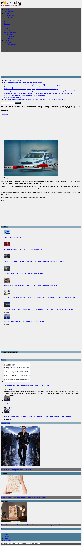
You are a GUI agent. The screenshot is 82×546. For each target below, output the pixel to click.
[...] (16, 395)
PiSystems (38, 544)
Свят (5, 22)
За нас (6, 534)
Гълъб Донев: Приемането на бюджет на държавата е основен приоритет (25, 404)
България (7, 14)
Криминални (10, 16)
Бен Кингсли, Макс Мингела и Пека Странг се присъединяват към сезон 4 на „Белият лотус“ (31, 285)
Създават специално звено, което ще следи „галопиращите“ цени (23, 273)
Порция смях (11, 51)
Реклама (6, 538)
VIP (8, 47)
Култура (9, 43)
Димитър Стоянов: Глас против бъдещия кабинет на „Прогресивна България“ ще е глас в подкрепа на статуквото (37, 416)
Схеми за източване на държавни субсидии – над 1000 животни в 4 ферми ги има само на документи (34, 261)
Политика (7, 9)
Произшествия (8, 30)
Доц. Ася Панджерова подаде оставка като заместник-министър (23, 249)
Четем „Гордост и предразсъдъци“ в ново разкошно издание (23, 497)
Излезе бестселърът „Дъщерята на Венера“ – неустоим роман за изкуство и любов (31, 525)
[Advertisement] (41, 64)
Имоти (9, 26)
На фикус (10, 38)
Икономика (7, 24)
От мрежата (10, 36)
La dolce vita (7, 40)
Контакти (6, 536)
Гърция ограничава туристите (13, 237)
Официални (10, 11)
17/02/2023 (4, 114)
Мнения (9, 34)
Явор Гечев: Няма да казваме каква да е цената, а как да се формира (24, 321)
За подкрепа (7, 540)
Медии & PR (10, 18)
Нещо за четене (11, 45)
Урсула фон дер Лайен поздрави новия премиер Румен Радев (26, 385)
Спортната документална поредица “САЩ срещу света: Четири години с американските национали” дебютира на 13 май (39, 297)
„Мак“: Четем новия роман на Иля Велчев (16, 469)
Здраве (9, 20)
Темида (6, 28)
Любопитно (10, 49)
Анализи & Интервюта (10, 32)
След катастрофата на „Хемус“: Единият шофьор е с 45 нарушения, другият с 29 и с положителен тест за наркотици (38, 309)
